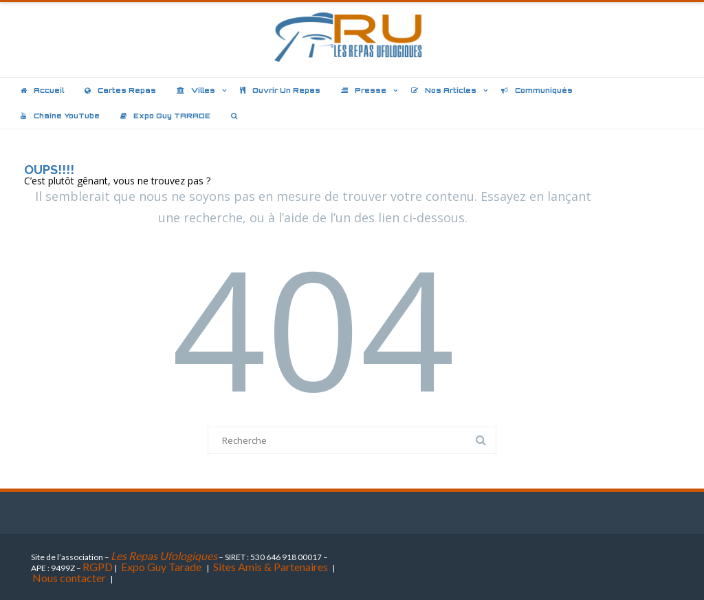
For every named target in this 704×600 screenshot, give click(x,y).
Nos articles (443, 90)
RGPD (97, 566)
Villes (196, 90)
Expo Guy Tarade (162, 566)
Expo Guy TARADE (165, 115)
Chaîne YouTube (60, 115)
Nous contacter (69, 577)
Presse (363, 90)
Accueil (42, 90)
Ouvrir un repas (280, 90)
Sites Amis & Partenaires (270, 566)
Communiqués (537, 90)
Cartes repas (120, 90)
